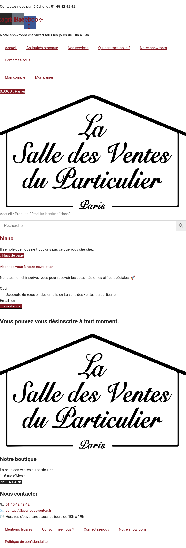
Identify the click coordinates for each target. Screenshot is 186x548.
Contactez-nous (17, 60)
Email (5, 300)
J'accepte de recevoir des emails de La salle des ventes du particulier (61, 294)
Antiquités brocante (42, 48)
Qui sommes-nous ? (114, 48)
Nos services (78, 48)
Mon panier (44, 77)
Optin (4, 288)
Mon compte (15, 77)
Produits (22, 214)
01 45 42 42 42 (18, 504)
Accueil (11, 48)
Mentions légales (18, 529)
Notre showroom (153, 48)
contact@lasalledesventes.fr (28, 510)
